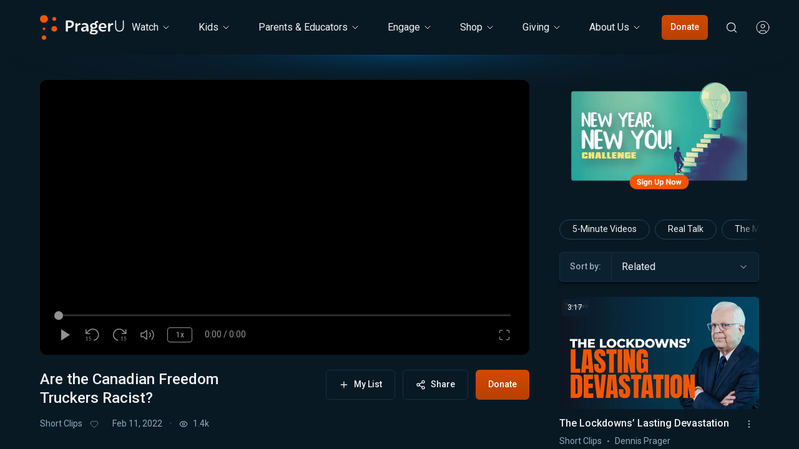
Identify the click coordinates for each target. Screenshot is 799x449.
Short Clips (61, 423)
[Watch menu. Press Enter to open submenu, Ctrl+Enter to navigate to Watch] (151, 27)
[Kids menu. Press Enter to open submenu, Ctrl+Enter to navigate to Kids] (214, 27)
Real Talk (685, 229)
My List (360, 384)
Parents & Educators (309, 27)
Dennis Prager (642, 441)
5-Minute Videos (604, 229)
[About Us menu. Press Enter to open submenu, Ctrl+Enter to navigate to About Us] (615, 27)
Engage (410, 27)
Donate (684, 27)
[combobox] (685, 267)
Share (435, 384)
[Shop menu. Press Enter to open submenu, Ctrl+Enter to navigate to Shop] (477, 27)
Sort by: (585, 266)
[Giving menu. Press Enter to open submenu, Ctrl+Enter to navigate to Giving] (542, 27)
